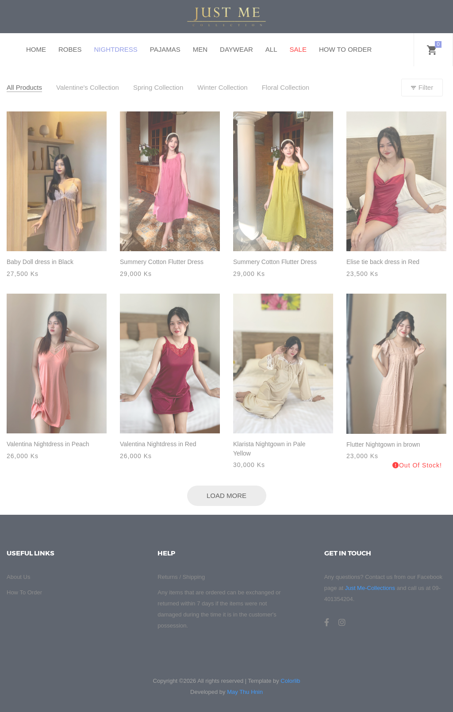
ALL (271, 49)
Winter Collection (222, 87)
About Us (18, 577)
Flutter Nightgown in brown (383, 444)
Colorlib (290, 681)
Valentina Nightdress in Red (158, 444)
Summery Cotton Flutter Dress (161, 261)
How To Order (24, 592)
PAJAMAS (165, 49)
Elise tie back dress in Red (382, 261)
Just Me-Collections (370, 588)
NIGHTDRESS (116, 49)
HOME (36, 49)
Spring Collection (158, 87)
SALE (298, 49)
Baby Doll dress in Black (40, 261)
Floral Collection (286, 87)
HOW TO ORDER (345, 49)
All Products (24, 87)
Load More (226, 495)
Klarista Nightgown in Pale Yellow (269, 448)
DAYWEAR (236, 49)
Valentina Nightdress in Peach (48, 444)
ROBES (70, 49)
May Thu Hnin (245, 692)
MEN (200, 49)
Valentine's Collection (87, 87)
